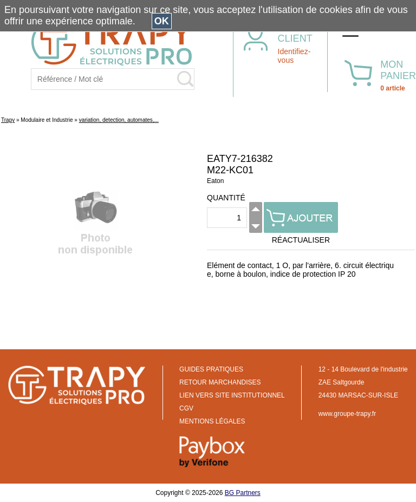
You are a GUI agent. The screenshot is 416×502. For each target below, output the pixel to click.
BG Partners (243, 493)
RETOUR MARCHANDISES (220, 382)
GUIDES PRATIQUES (211, 369)
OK (161, 21)
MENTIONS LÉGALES (212, 421)
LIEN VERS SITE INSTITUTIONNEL (232, 395)
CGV (186, 408)
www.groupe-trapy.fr (347, 414)
